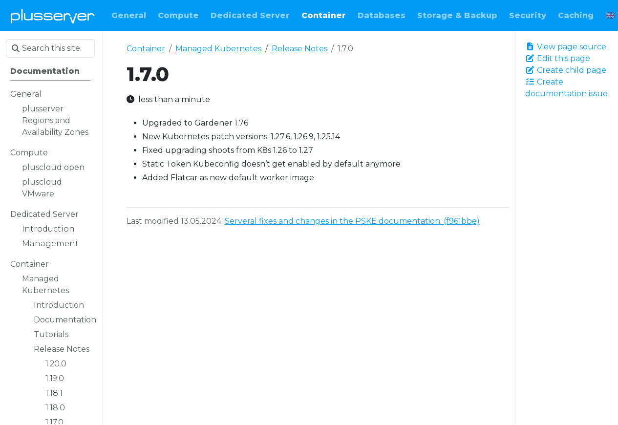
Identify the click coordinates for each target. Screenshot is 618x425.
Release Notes (299, 48)
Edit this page (557, 58)
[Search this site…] (50, 48)
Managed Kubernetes (218, 48)
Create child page (565, 70)
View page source (565, 46)
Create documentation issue (566, 87)
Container (146, 48)
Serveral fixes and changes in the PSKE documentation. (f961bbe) (352, 221)
